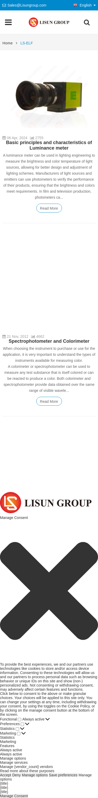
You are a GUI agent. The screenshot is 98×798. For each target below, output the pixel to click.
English (82, 5)
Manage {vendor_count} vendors (26, 767)
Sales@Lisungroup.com (26, 5)
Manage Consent (14, 796)
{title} (4, 783)
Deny (16, 775)
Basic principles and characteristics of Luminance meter (49, 145)
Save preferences (63, 775)
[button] (49, 591)
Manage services (14, 762)
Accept (5, 775)
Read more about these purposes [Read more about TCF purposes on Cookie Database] (27, 771)
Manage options (13, 758)
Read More (49, 208)
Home (7, 43)
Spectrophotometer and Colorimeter (49, 341)
